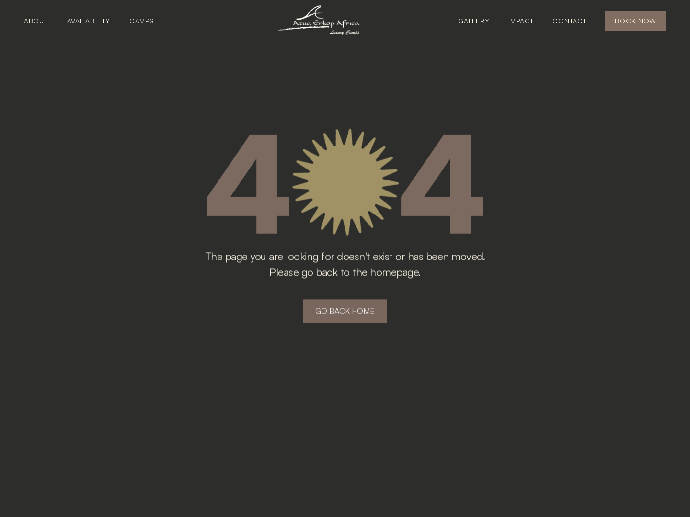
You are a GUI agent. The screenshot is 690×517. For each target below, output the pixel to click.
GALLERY (473, 21)
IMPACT (520, 21)
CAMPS (141, 21)
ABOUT (36, 21)
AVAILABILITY (88, 21)
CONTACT (569, 21)
